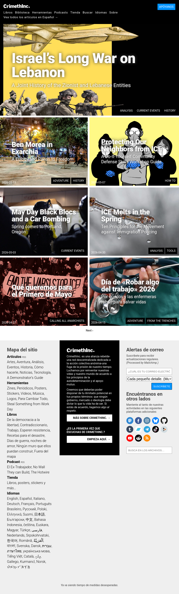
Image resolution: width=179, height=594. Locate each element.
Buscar (88, 12)
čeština (28, 525)
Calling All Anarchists (67, 320)
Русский (29, 509)
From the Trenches (161, 320)
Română (25, 540)
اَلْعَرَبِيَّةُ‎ (38, 540)
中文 (29, 519)
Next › (89, 330)
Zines (11, 388)
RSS (24, 357)
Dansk (36, 546)
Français (27, 504)
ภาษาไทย (14, 551)
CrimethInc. (16, 6)
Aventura (23, 362)
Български (15, 519)
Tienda (75, 12)
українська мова (36, 551)
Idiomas (101, 12)
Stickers (13, 393)
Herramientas (42, 12)
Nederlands (15, 535)
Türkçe (25, 530)
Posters (40, 388)
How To (170, 180)
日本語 (39, 514)
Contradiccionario (33, 425)
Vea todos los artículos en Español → (30, 17)
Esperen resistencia (35, 430)
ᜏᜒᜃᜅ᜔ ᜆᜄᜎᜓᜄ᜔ (18, 567)
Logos (11, 399)
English (12, 498)
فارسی (37, 530)
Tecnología (42, 372)
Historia (27, 367)
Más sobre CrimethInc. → (91, 418)
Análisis (38, 362)
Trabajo (13, 430)
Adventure (61, 180)
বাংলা (11, 546)
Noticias (26, 372)
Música (38, 393)
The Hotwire (40, 472)
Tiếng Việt (14, 556)
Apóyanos (166, 6)
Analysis (126, 110)
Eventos (13, 367)
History (170, 110)
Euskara (42, 525)
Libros (8, 12)
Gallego (13, 561)
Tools (171, 250)
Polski (41, 509)
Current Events (148, 110)
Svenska (23, 546)
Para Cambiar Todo (32, 399)
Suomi (28, 514)
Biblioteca (22, 12)
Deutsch (13, 504)
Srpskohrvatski (37, 535)
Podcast (13, 462)
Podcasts (61, 12)
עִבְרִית (46, 546)
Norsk (40, 561)
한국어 (12, 540)
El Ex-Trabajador (19, 467)
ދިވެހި (38, 556)
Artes (11, 362)
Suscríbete (161, 386)
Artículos (14, 357)
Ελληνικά (14, 514)
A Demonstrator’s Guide (25, 378)
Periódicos (25, 388)
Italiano (39, 498)
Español (26, 498)
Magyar (12, 530)
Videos (26, 393)
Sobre (113, 12)
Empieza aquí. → (98, 439)
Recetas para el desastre (26, 435)
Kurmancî (27, 561)
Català (29, 556)
